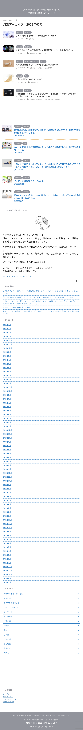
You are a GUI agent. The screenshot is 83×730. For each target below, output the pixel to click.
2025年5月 (7, 368)
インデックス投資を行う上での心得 (29, 182)
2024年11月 (7, 388)
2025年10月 (7, 349)
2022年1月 (7, 517)
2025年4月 (7, 372)
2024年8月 (7, 399)
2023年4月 (7, 458)
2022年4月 (7, 505)
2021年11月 (7, 524)
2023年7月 (7, 446)
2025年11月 (7, 345)
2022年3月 (7, 509)
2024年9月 (7, 396)
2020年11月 (7, 571)
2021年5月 (7, 548)
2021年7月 (7, 540)
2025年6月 (7, 364)
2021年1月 (7, 563)
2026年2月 (7, 333)
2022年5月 (7, 501)
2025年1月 (7, 384)
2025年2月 (7, 380)
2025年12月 (7, 341)
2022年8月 (7, 489)
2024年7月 (7, 403)
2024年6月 (7, 407)
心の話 (47, 100)
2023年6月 (7, 450)
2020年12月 (7, 567)
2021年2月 (7, 559)
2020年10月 (7, 575)
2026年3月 (7, 329)
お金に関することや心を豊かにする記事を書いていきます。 (41, 720)
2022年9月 (7, 485)
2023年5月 (7, 454)
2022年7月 (7, 493)
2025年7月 (7, 360)
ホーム (14, 715)
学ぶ (40, 83)
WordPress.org (8, 702)
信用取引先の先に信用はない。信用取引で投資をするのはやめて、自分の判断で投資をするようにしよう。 (41, 293)
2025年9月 (7, 353)
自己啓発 (54, 100)
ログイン (6, 695)
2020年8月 (7, 579)
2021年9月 (7, 532)
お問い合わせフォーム (63, 715)
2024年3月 (7, 419)
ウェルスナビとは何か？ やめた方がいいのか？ (37, 36)
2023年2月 (7, 466)
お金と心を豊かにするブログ (41, 13)
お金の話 (32, 39)
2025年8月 (7, 357)
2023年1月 (7, 470)
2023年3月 (7, 462)
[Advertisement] (40, 672)
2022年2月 (7, 513)
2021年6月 (7, 544)
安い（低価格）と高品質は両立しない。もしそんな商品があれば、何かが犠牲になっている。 (39, 298)
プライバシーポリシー (48, 715)
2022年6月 (7, 497)
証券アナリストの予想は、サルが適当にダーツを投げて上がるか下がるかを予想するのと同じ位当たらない (41, 313)
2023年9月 (7, 442)
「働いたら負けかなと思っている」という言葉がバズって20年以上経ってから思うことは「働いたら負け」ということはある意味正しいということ (41, 303)
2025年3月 (7, 376)
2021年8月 (7, 536)
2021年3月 (7, 556)
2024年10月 (7, 392)
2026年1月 (7, 337)
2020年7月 (7, 583)
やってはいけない (44, 54)
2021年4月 (7, 552)
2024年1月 (7, 427)
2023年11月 (7, 435)
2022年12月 (7, 474)
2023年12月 (7, 431)
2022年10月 (7, 481)
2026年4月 (7, 325)
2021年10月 (7, 528)
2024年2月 (7, 423)
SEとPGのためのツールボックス (19, 277)
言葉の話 (62, 100)
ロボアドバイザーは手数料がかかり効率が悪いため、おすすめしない (46, 50)
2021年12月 (7, 520)
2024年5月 (7, 411)
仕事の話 (40, 100)
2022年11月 (7, 478)
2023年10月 (7, 439)
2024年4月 (7, 415)
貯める (54, 68)
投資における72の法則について (29, 80)
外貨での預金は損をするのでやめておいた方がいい (38, 65)
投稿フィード (8, 697)
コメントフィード (10, 700)
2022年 (11, 20)
